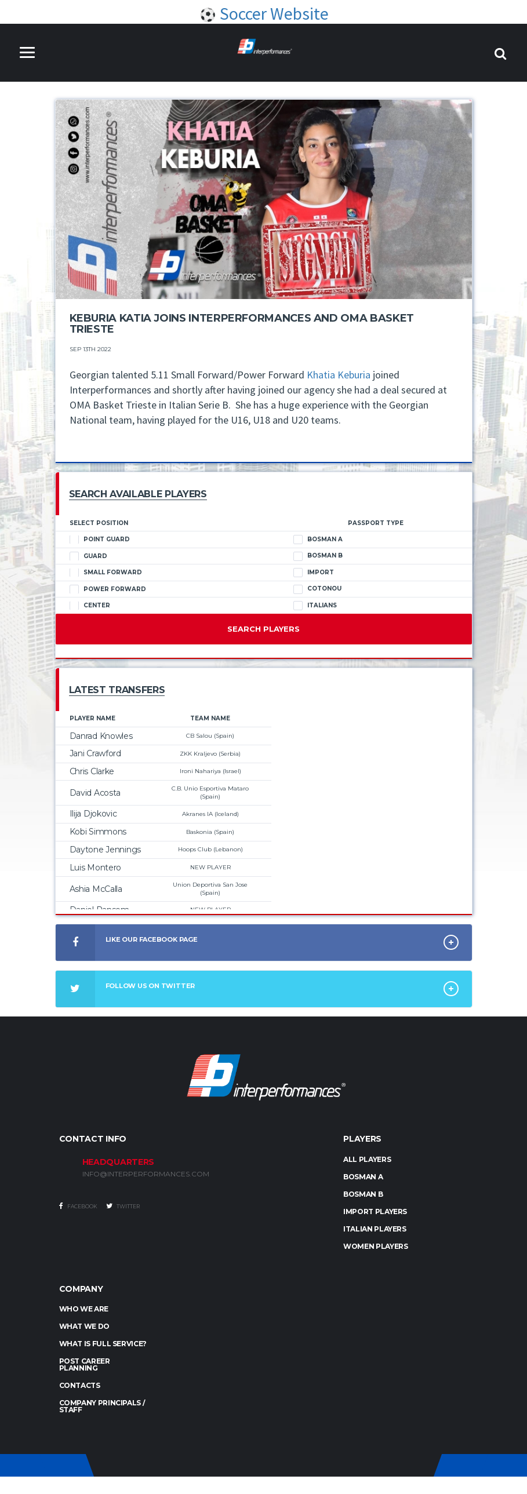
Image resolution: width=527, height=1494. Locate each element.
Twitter (123, 1206)
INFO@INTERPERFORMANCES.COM (145, 1174)
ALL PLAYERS (367, 1159)
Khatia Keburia (338, 374)
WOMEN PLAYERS (375, 1246)
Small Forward (106, 573)
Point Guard (100, 539)
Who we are (83, 1308)
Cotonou (317, 589)
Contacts (79, 1385)
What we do (84, 1326)
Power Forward (108, 589)
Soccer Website (264, 13)
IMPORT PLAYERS (375, 1211)
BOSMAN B (363, 1194)
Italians (315, 606)
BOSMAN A (363, 1176)
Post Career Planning (84, 1364)
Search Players (263, 628)
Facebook (78, 1206)
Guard (88, 556)
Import (313, 573)
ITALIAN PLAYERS (374, 1229)
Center (90, 606)
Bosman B (318, 556)
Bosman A (318, 539)
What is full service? (103, 1343)
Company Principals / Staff (102, 1406)
